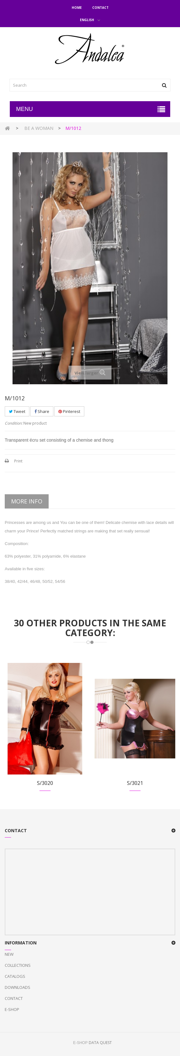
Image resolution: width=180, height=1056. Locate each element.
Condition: (13, 423)
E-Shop (12, 1009)
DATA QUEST (100, 1042)
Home (77, 7)
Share (41, 411)
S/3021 (135, 783)
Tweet (17, 411)
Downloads (17, 987)
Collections (18, 965)
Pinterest (69, 411)
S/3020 (45, 783)
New (9, 954)
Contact (100, 7)
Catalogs (15, 976)
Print (18, 461)
